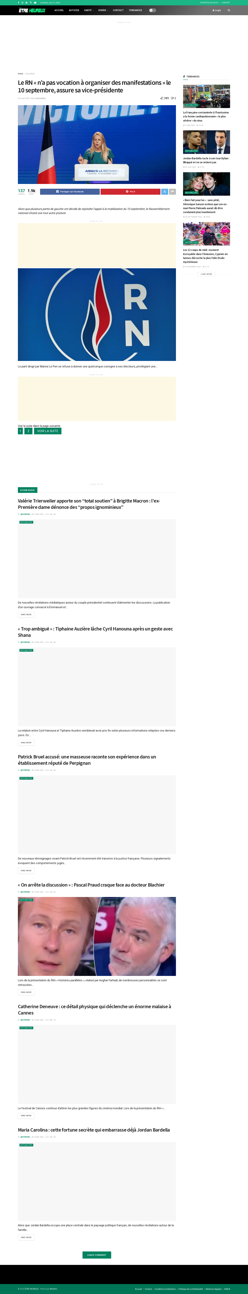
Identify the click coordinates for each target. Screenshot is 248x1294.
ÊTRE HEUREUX (31, 1289)
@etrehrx (25, 514)
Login (217, 10)
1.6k (53, 514)
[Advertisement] (124, 47)
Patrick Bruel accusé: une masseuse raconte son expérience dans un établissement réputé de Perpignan (87, 760)
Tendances (135, 10)
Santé (88, 10)
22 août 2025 (24, 98)
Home (20, 74)
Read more (26, 615)
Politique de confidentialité (191, 1289)
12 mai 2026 (189, 125)
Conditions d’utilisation (165, 1289)
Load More (206, 274)
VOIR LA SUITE (47, 431)
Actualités (30, 74)
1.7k (53, 1020)
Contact (118, 10)
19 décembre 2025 (192, 267)
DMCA (227, 1289)
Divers (102, 10)
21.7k (205, 267)
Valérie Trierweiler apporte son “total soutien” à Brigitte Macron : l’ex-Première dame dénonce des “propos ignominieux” (89, 504)
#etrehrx (53, 1289)
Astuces (74, 10)
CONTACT (225, 3)
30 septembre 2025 (192, 217)
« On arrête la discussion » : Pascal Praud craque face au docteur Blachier (91, 884)
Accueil (59, 10)
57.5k (200, 167)
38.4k (206, 217)
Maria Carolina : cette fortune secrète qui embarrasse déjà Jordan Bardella (94, 1130)
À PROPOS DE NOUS (209, 3)
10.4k (200, 125)
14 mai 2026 (37, 514)
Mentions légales (213, 1289)
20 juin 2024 (189, 167)
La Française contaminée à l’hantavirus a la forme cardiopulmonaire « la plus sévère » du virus (206, 116)
